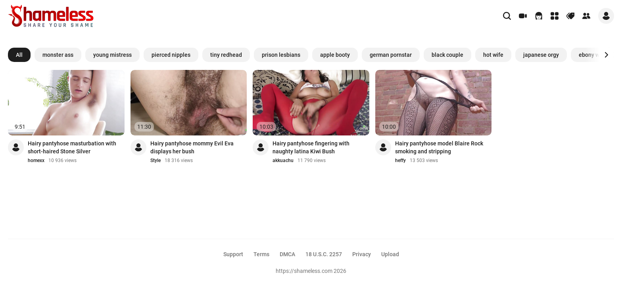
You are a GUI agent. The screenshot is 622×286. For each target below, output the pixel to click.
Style (155, 160)
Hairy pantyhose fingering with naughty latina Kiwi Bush (311, 147)
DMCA (287, 254)
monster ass (57, 55)
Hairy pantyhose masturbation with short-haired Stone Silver (72, 147)
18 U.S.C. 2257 (323, 254)
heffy (400, 160)
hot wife (493, 55)
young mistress (112, 55)
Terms (261, 254)
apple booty (335, 55)
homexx (36, 160)
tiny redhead (226, 55)
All (19, 55)
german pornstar (391, 55)
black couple (447, 55)
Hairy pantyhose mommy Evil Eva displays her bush (192, 147)
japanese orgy (541, 55)
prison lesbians (281, 55)
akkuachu (283, 160)
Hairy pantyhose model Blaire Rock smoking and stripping (439, 147)
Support (233, 254)
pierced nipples (171, 55)
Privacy (361, 254)
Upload (390, 254)
